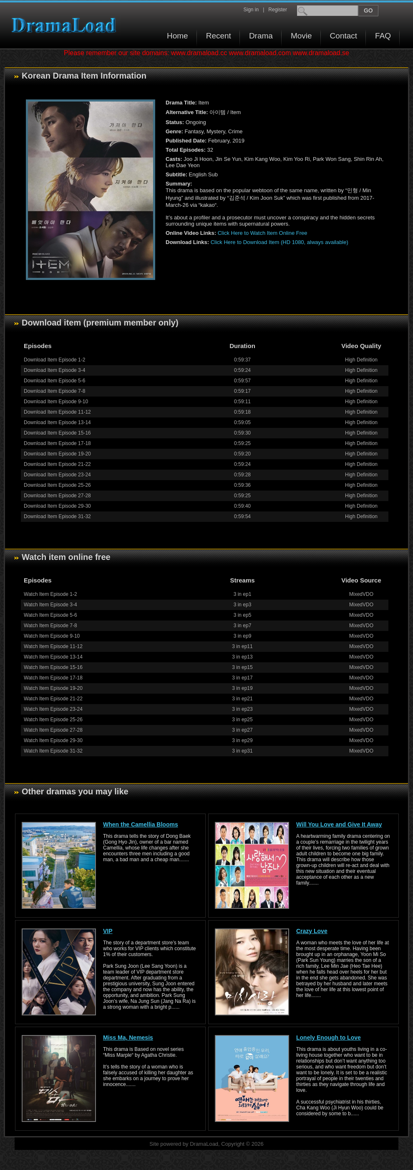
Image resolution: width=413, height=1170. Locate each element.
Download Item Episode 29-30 (57, 506)
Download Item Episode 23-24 (57, 475)
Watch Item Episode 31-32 (53, 751)
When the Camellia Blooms (140, 824)
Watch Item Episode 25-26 (53, 719)
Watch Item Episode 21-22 (53, 699)
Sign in (251, 10)
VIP (108, 931)
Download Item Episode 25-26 (57, 485)
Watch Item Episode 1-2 (50, 594)
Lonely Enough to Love (328, 1037)
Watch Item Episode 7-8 (50, 625)
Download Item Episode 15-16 (57, 433)
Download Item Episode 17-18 (57, 443)
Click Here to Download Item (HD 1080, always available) (279, 242)
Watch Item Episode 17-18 (53, 678)
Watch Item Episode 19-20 (53, 688)
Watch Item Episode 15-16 (53, 667)
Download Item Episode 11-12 (57, 412)
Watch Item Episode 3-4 (50, 605)
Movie (301, 35)
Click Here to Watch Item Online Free (262, 233)
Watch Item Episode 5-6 (50, 615)
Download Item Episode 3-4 (54, 370)
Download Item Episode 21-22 (57, 464)
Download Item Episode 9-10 (56, 401)
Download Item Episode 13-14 (57, 422)
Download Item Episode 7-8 (54, 391)
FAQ (383, 35)
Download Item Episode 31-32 (57, 516)
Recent (218, 35)
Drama (261, 35)
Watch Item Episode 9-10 (52, 636)
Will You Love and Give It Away (339, 824)
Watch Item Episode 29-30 (53, 740)
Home (177, 35)
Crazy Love (311, 931)
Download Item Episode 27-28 (57, 496)
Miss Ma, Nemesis (128, 1037)
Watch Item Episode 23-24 (53, 709)
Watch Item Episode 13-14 (53, 657)
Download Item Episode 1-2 (54, 360)
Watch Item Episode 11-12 (53, 646)
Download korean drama (66, 25)
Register (277, 10)
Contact (343, 35)
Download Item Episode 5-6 (54, 381)
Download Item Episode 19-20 (57, 454)
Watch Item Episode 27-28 (53, 730)
